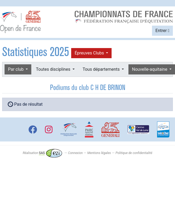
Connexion (75, 153)
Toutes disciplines (53, 69)
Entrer (162, 30)
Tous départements (102, 69)
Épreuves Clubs (90, 53)
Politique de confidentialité (134, 153)
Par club (16, 69)
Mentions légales (99, 153)
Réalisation (42, 153)
